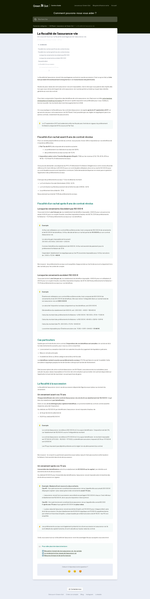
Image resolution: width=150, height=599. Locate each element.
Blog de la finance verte (101, 5)
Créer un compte (72, 594)
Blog (82, 594)
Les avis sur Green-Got (82, 5)
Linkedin (98, 594)
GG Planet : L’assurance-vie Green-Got (61, 26)
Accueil (114, 5)
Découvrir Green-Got (56, 594)
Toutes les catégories (40, 26)
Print (59, 40)
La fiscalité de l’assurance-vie (85, 26)
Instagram (89, 594)
